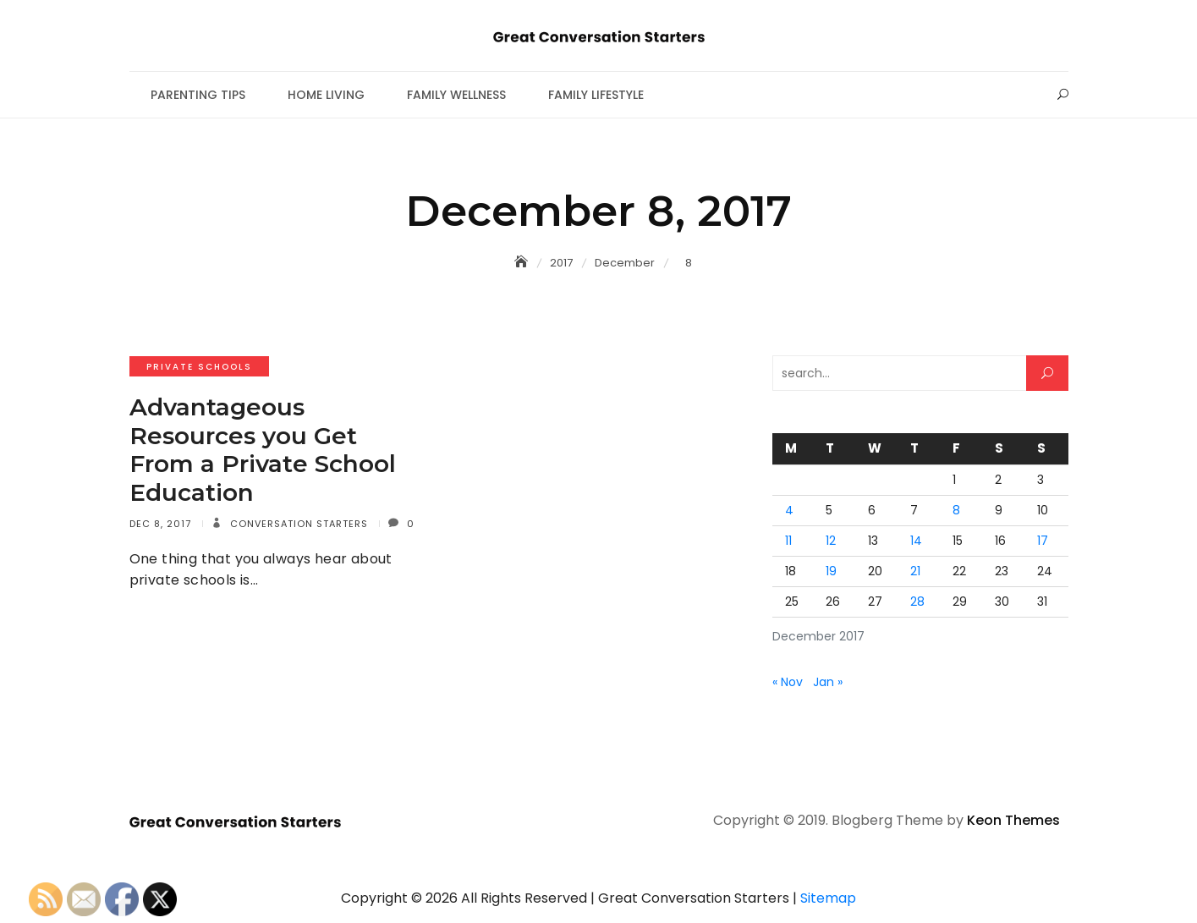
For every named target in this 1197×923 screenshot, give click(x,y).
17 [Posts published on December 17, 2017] (1042, 540)
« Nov (787, 681)
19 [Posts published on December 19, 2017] (831, 571)
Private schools (199, 366)
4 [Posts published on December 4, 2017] (789, 510)
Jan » (828, 681)
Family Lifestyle (596, 94)
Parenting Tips (198, 94)
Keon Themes (1013, 820)
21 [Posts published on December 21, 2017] (915, 571)
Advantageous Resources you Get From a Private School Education (262, 450)
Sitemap (828, 898)
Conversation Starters (297, 523)
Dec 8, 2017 (160, 523)
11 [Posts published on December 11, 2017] (788, 540)
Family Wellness (456, 94)
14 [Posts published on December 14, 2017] (916, 540)
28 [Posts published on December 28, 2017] (917, 601)
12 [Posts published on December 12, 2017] (831, 540)
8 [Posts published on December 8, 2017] (956, 510)
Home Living (326, 94)
